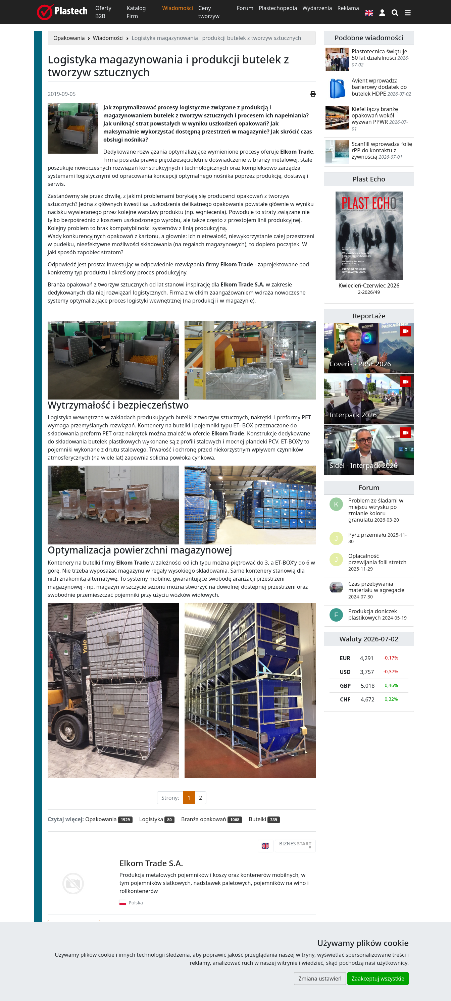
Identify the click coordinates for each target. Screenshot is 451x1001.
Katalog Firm (136, 12)
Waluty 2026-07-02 (369, 638)
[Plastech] (62, 12)
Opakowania (69, 38)
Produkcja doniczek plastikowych (377, 614)
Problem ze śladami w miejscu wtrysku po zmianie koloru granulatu (375, 510)
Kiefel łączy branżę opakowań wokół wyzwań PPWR (375, 115)
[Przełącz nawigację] (407, 12)
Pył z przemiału (377, 537)
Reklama (348, 8)
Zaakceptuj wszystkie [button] (378, 978)
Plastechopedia (278, 8)
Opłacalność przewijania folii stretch (377, 562)
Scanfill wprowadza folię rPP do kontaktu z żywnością (382, 150)
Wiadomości (177, 8)
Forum (245, 8)
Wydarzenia (317, 8)
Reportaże (369, 315)
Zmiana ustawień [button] (319, 978)
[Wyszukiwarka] (395, 12)
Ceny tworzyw (208, 12)
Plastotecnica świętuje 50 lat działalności (379, 54)
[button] (382, 12)
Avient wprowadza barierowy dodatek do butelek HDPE (379, 87)
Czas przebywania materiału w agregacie (376, 590)
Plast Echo (369, 178)
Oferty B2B (103, 12)
